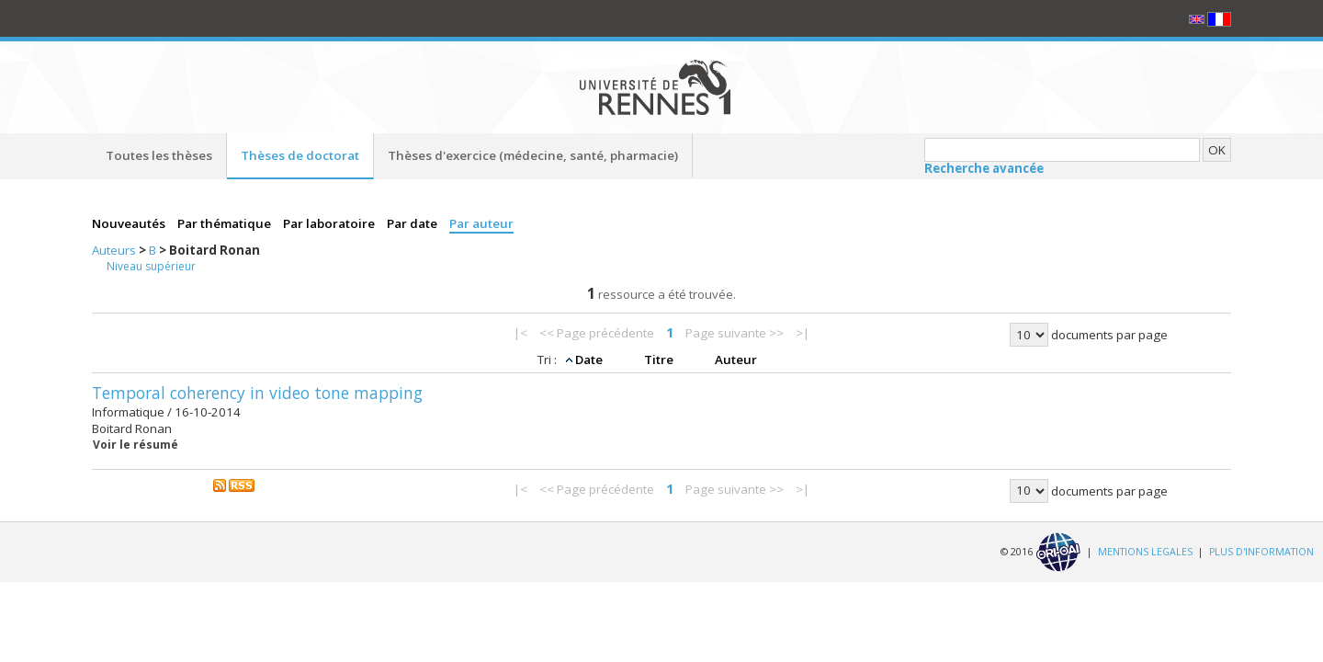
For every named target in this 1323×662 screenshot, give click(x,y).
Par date (413, 223)
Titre (660, 359)
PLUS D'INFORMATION (1261, 550)
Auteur (736, 359)
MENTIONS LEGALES (1145, 550)
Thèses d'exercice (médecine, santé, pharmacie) (533, 155)
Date (590, 359)
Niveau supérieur (151, 266)
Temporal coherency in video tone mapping (257, 393)
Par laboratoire (330, 223)
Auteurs (115, 250)
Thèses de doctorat (300, 155)
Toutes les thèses (159, 155)
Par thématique (225, 223)
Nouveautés (130, 223)
